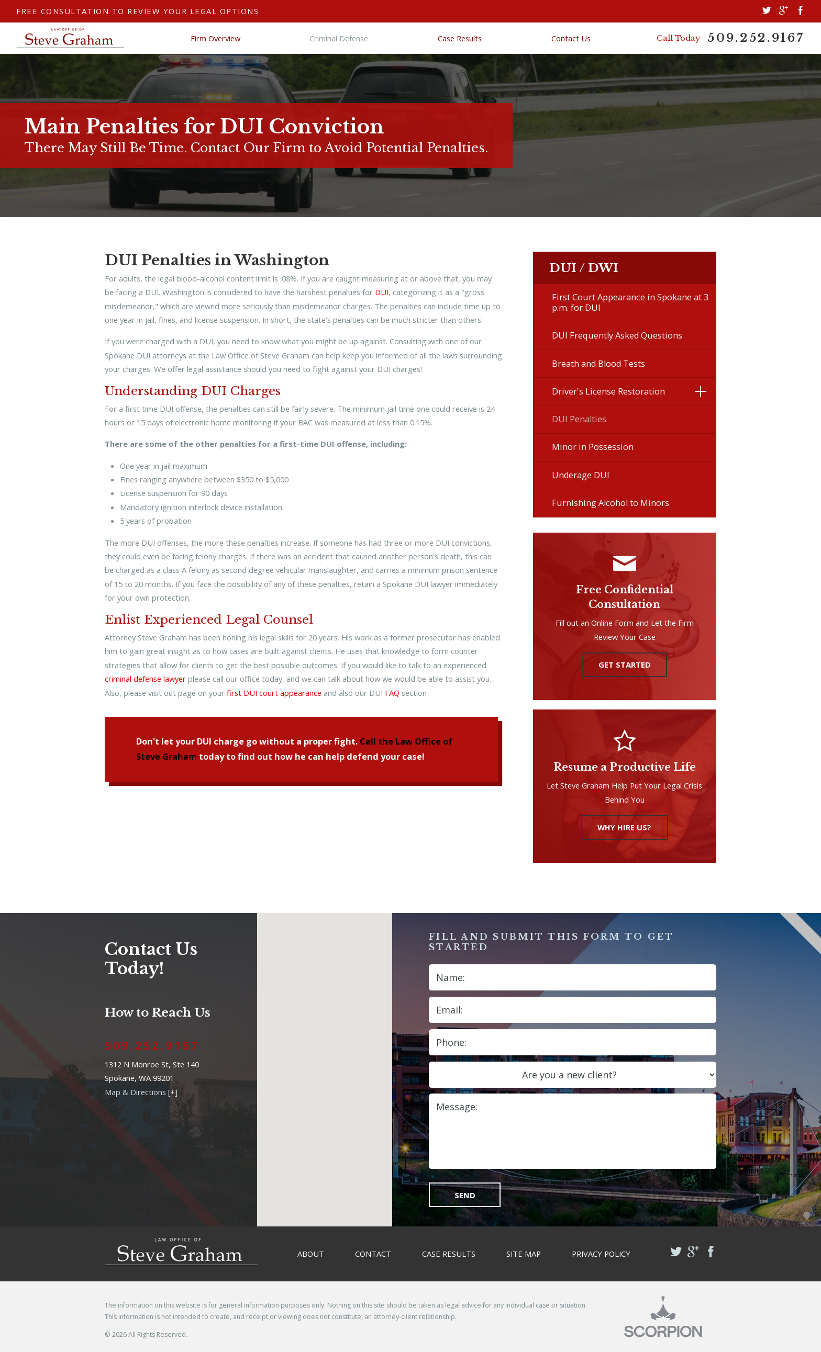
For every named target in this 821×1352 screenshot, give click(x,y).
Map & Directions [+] (141, 1092)
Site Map (523, 1253)
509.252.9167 (756, 37)
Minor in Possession (593, 447)
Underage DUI (580, 475)
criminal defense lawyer (145, 678)
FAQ (392, 693)
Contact (373, 1253)
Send (464, 1195)
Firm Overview (215, 38)
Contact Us (571, 38)
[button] (700, 391)
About (310, 1253)
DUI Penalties (579, 419)
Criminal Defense (338, 38)
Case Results (460, 38)
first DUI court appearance (274, 693)
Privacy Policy (601, 1253)
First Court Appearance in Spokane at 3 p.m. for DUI (630, 302)
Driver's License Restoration (608, 391)
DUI (382, 292)
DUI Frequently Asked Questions (617, 335)
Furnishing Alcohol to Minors (610, 503)
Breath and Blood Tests (598, 363)
